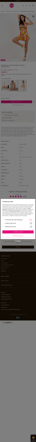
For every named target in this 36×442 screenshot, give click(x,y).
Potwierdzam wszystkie (18, 231)
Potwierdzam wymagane (18, 235)
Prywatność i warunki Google (14, 210)
